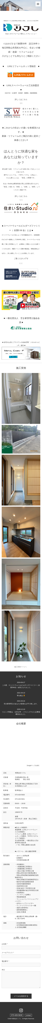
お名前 (5, 944)
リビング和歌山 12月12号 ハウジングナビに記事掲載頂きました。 (21, 711)
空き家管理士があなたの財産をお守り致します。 (21, 702)
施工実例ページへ (21, 667)
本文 (3, 970)
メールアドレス (8, 953)
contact (28, 1015)
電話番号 (5, 961)
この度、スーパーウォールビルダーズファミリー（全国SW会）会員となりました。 (21, 684)
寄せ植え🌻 (21, 694)
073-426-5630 (16, 1015)
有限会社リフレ (16, 1018)
